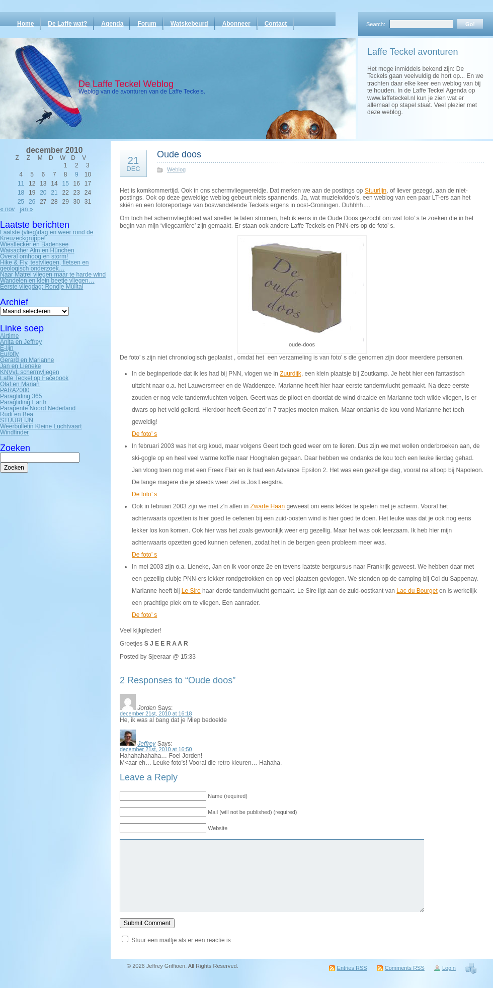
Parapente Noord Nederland (37, 408)
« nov (7, 209)
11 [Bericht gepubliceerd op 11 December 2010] (21, 184)
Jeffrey (146, 743)
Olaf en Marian (20, 384)
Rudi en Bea (16, 414)
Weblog (176, 169)
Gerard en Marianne (27, 360)
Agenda (112, 23)
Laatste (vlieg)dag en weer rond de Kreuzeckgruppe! (46, 235)
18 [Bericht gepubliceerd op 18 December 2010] (21, 193)
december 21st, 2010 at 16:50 (156, 749)
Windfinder (14, 432)
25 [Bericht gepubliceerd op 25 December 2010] (21, 202)
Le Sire (191, 590)
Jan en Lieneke (20, 366)
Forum (146, 23)
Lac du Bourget (416, 590)
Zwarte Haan (267, 506)
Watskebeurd (189, 23)
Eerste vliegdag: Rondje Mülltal (41, 286)
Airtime (9, 335)
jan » (26, 209)
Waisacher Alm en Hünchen (37, 250)
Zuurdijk (290, 373)
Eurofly (9, 353)
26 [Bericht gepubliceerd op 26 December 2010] (32, 202)
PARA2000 (14, 390)
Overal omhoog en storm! (34, 256)
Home (25, 23)
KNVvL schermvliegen (29, 372)
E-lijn (7, 347)
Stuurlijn (375, 190)
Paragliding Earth (23, 402)
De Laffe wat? (67, 23)
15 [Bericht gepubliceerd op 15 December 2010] (65, 184)
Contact (276, 23)
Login (449, 968)
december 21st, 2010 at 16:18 (156, 713)
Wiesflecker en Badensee (34, 244)
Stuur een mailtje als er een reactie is (180, 940)
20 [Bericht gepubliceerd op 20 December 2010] (43, 193)
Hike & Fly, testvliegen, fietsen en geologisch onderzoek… (44, 265)
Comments (405, 968)
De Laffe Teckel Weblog (126, 84)
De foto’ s (144, 433)
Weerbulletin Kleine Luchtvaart (41, 426)
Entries (352, 968)
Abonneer (236, 23)
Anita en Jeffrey (21, 341)
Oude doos (179, 154)
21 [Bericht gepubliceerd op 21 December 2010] (54, 193)
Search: (375, 24)
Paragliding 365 (21, 396)
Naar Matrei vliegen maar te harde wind (53, 274)
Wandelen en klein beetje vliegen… (47, 280)
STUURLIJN (16, 420)
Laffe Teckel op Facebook (34, 378)
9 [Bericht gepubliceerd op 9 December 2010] (76, 174)
